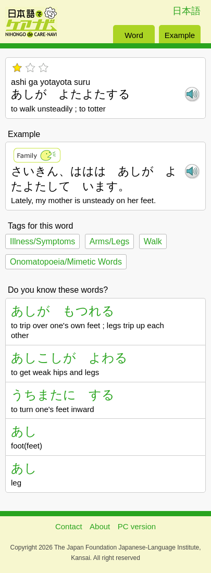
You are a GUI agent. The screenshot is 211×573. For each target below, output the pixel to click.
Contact (68, 526)
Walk (153, 241)
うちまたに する (63, 395)
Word (134, 35)
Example (180, 35)
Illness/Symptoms (42, 241)
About (100, 526)
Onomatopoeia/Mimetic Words (66, 261)
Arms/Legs (109, 241)
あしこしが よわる (69, 358)
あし (24, 431)
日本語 (186, 11)
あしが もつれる (63, 311)
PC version (137, 526)
